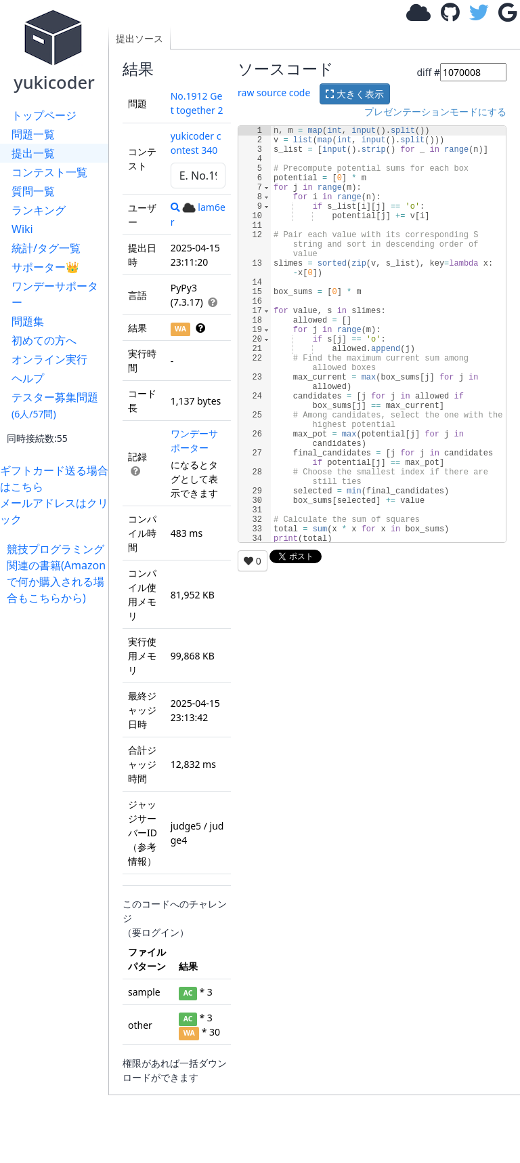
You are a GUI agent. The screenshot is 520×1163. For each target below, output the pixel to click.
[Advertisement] (57, 809)
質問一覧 (33, 191)
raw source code (274, 92)
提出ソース (139, 38)
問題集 (28, 321)
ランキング (39, 210)
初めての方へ (44, 340)
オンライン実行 (49, 359)
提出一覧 (33, 153)
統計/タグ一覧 (46, 248)
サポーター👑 (45, 267)
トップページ (44, 115)
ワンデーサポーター (55, 294)
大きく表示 (355, 93)
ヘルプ (28, 378)
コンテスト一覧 (49, 172)
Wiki (22, 229)
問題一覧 (33, 134)
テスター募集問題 (55, 405)
